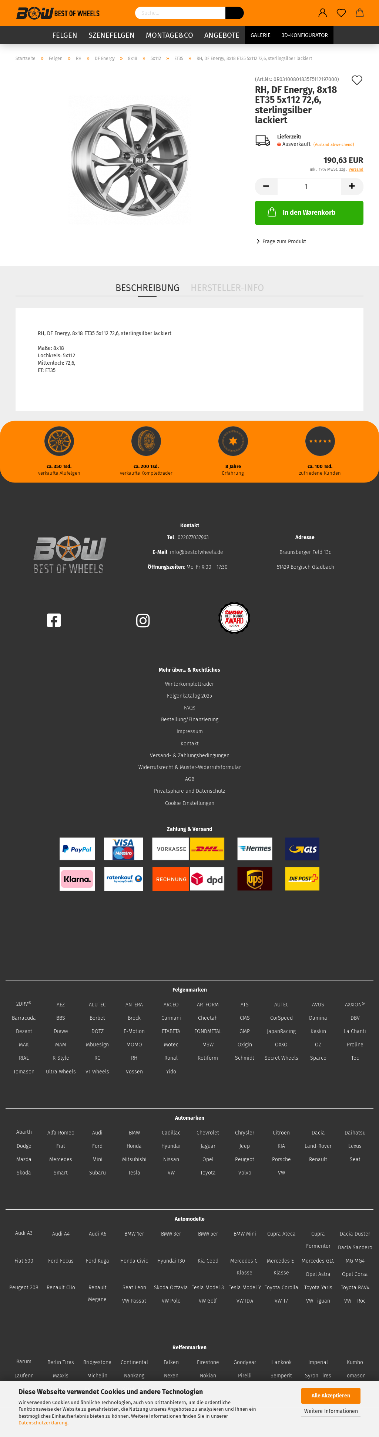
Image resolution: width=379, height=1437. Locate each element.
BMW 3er (171, 1234)
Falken (171, 1362)
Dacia (318, 1133)
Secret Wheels (281, 1058)
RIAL (24, 1058)
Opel (208, 1159)
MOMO (134, 1045)
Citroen (281, 1133)
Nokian (208, 1376)
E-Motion (134, 1031)
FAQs (189, 708)
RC (97, 1058)
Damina (318, 1018)
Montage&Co (169, 35)
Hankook (281, 1362)
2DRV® (23, 1004)
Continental (134, 1362)
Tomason (23, 1072)
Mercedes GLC (318, 1261)
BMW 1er (134, 1234)
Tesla (134, 1173)
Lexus (355, 1146)
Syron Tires (318, 1376)
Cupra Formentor (318, 1240)
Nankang (134, 1376)
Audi (97, 1133)
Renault (318, 1159)
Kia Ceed (208, 1261)
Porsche (281, 1159)
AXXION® (355, 1005)
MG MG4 (355, 1261)
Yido (171, 1072)
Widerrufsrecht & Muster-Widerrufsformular (189, 767)
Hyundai (171, 1146)
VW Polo (171, 1301)
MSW (208, 1045)
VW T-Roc (355, 1301)
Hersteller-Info (227, 288)
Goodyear (245, 1362)
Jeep (244, 1146)
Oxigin (245, 1045)
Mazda (23, 1159)
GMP (244, 1031)
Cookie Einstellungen (189, 803)
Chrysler (244, 1133)
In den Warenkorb (301, 212)
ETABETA (171, 1031)
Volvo (244, 1173)
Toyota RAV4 (355, 1287)
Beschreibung (147, 288)
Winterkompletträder (189, 684)
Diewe (61, 1031)
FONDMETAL (208, 1031)
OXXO (281, 1045)
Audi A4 (61, 1234)
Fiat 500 (23, 1261)
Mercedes (60, 1159)
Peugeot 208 (23, 1287)
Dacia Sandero (355, 1247)
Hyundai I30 (171, 1261)
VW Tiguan (318, 1301)
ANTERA (134, 1005)
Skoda (24, 1173)
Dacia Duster (355, 1234)
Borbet (97, 1018)
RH (134, 1058)
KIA (281, 1146)
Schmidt (244, 1058)
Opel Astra (318, 1274)
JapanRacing (281, 1031)
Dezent (24, 1031)
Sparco (318, 1058)
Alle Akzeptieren (331, 1396)
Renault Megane (97, 1293)
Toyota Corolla (281, 1287)
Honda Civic (134, 1261)
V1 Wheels (97, 1072)
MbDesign (97, 1045)
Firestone (208, 1362)
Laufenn (24, 1376)
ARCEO (171, 1005)
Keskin (318, 1031)
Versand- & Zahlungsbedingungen (189, 755)
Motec (171, 1045)
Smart (61, 1173)
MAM (60, 1045)
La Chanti (355, 1031)
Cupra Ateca (281, 1234)
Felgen (64, 35)
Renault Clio (61, 1287)
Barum (23, 1362)
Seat (355, 1159)
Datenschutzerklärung (43, 1423)
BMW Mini (245, 1234)
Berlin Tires (60, 1362)
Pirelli (245, 1376)
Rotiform (208, 1058)
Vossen (134, 1072)
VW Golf (208, 1301)
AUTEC (281, 1005)
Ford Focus (61, 1261)
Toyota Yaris (318, 1287)
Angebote (221, 35)
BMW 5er (208, 1234)
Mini (98, 1159)
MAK (24, 1045)
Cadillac (171, 1133)
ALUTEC (97, 1005)
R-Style (61, 1058)
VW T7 (281, 1301)
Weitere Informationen (331, 1411)
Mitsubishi (134, 1159)
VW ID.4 (245, 1301)
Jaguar (208, 1146)
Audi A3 (24, 1233)
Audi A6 (97, 1234)
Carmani (171, 1018)
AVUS (318, 1005)
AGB (189, 779)
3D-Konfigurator (305, 35)
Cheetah (208, 1018)
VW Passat (134, 1301)
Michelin (97, 1376)
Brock (134, 1018)
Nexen (171, 1376)
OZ (318, 1045)
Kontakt (190, 744)
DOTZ (97, 1031)
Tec (355, 1058)
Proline (355, 1045)
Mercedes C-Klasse (244, 1267)
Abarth (24, 1132)
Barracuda (24, 1018)
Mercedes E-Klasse (281, 1267)
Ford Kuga (97, 1261)
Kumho (355, 1362)
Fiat (60, 1146)
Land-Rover (318, 1146)
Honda (134, 1146)
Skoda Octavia (171, 1287)
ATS (245, 1005)
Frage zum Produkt (284, 241)
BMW (134, 1133)
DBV (355, 1018)
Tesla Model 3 (208, 1287)
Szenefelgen (111, 35)
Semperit (281, 1376)
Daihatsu (355, 1133)
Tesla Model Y (245, 1287)
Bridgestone (97, 1362)
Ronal (171, 1058)
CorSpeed (281, 1018)
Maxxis (60, 1376)
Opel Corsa (355, 1274)
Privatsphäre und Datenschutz (189, 791)
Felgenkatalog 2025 (189, 696)
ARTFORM (208, 1005)
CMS (245, 1018)
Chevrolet (208, 1133)
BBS (60, 1018)
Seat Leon (134, 1287)
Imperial (318, 1362)
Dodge (24, 1146)
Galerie (261, 35)
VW (171, 1173)
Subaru (97, 1173)
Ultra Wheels (61, 1072)
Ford (97, 1146)
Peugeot (244, 1159)
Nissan (171, 1159)
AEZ (61, 1005)
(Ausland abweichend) (333, 144)
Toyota (208, 1173)
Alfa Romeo (60, 1133)
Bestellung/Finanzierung (189, 719)
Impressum (190, 731)
